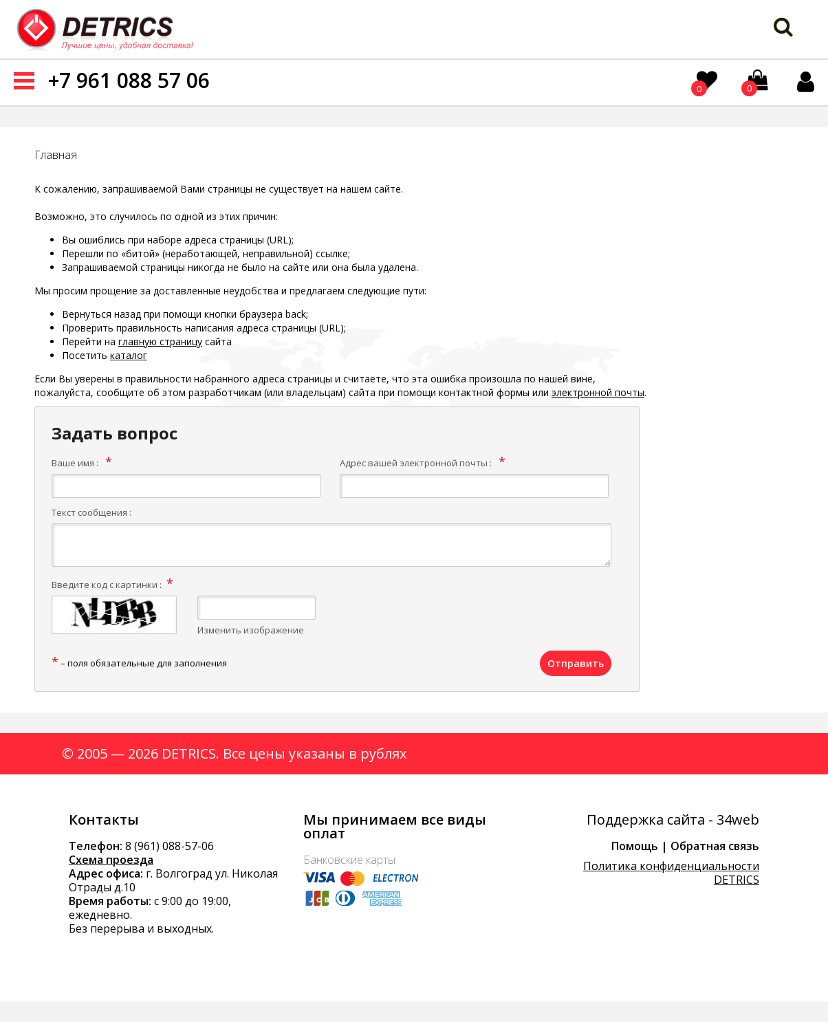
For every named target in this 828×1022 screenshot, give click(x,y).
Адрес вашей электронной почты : (416, 463)
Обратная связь (715, 846)
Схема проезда (111, 859)
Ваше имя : (75, 463)
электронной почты (598, 392)
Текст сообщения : (91, 512)
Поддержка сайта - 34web (673, 820)
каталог (128, 355)
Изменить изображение (250, 630)
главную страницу (160, 341)
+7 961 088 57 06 (129, 80)
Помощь (634, 846)
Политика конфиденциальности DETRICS (671, 872)
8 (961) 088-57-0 (166, 846)
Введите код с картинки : (107, 584)
